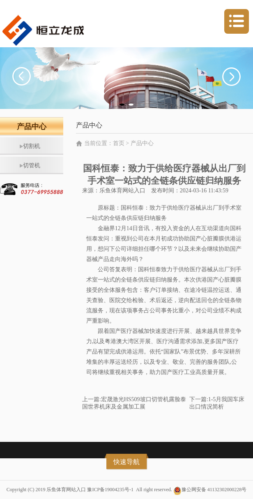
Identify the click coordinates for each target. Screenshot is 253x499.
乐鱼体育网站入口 (122, 190)
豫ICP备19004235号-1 (110, 489)
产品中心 (142, 143)
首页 (118, 143)
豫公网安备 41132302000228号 (214, 489)
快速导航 (126, 461)
